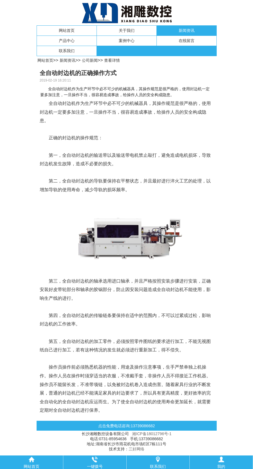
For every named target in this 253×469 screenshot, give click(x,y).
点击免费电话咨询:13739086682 (126, 426)
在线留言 (186, 40)
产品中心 (67, 40)
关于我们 (127, 30)
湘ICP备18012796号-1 (151, 433)
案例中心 (127, 40)
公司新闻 (90, 60)
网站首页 (67, 30)
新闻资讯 (186, 30)
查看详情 (112, 60)
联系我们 (67, 51)
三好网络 (136, 449)
